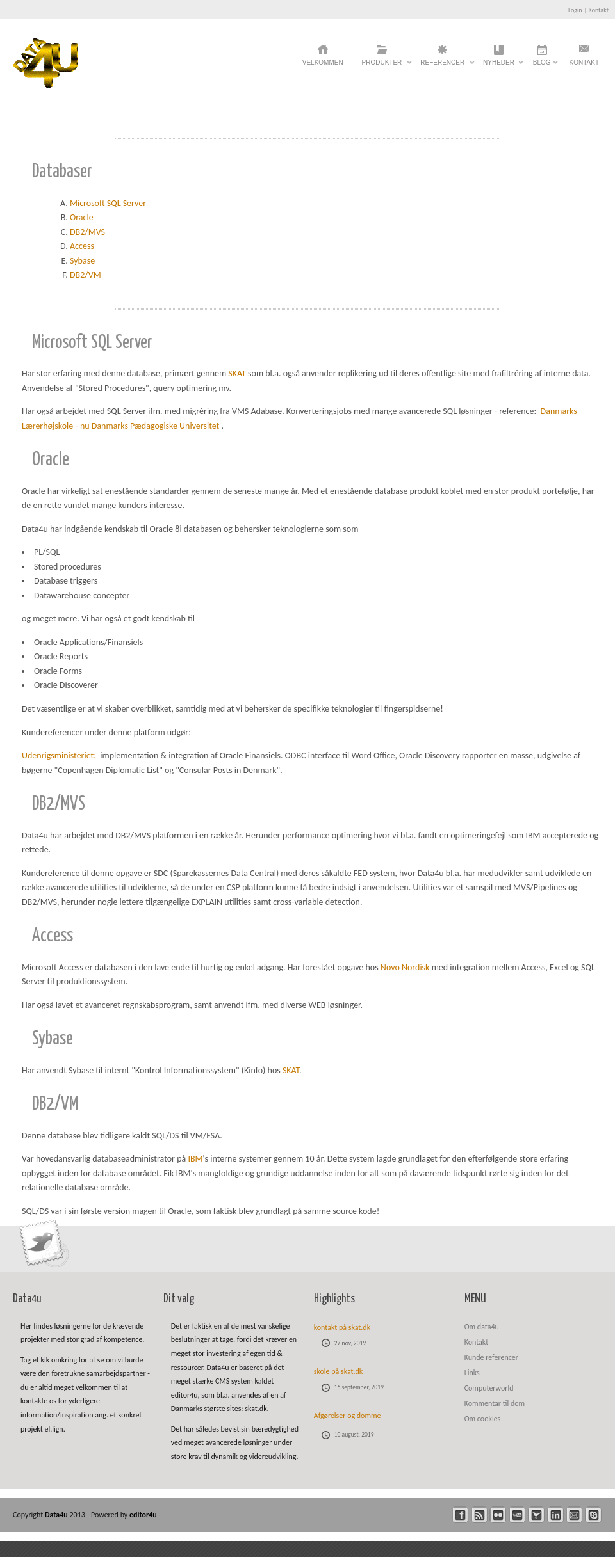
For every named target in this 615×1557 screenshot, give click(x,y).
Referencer (442, 66)
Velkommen (322, 62)
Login (575, 10)
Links (472, 1372)
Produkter (382, 66)
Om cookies (482, 1418)
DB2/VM (85, 274)
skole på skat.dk (338, 1371)
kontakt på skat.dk (342, 1327)
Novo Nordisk (405, 967)
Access (82, 246)
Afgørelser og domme (347, 1415)
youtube (517, 1515)
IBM (195, 1158)
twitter (536, 1515)
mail (574, 1515)
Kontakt (599, 10)
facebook (460, 1515)
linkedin (555, 1515)
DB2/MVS (87, 232)
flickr (498, 1515)
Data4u (57, 1514)
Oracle (82, 217)
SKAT (237, 373)
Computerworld (489, 1388)
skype (593, 1515)
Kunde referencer (491, 1357)
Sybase (82, 260)
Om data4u (481, 1326)
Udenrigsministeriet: (60, 755)
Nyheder (498, 66)
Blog (542, 66)
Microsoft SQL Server (108, 203)
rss (479, 1515)
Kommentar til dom (494, 1403)
